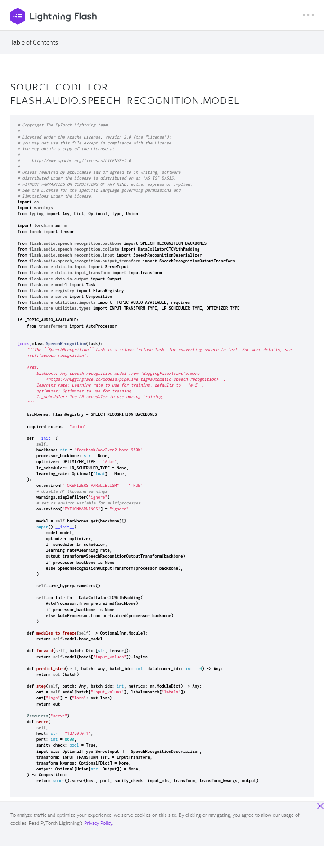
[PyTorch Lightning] (156, 16)
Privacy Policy (98, 822)
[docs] (25, 343)
